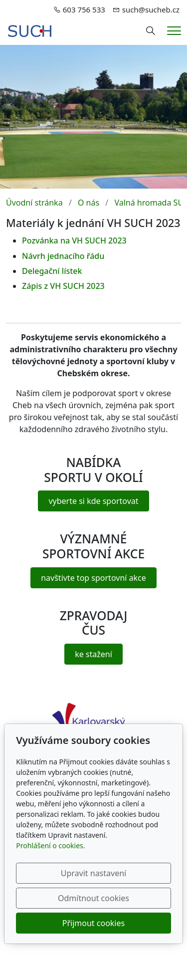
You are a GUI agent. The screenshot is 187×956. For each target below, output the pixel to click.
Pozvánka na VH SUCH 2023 (74, 240)
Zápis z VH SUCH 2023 (63, 285)
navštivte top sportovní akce (93, 577)
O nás (88, 202)
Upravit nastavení (93, 873)
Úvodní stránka (34, 202)
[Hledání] (150, 31)
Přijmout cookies (93, 923)
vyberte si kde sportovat (93, 500)
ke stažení (93, 654)
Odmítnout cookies (93, 898)
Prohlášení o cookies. (50, 845)
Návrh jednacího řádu (63, 255)
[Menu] (174, 30)
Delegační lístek (52, 270)
